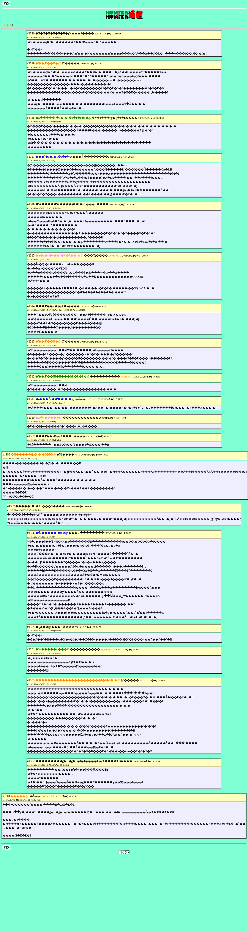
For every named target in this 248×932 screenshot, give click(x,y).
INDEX (7, 25)
